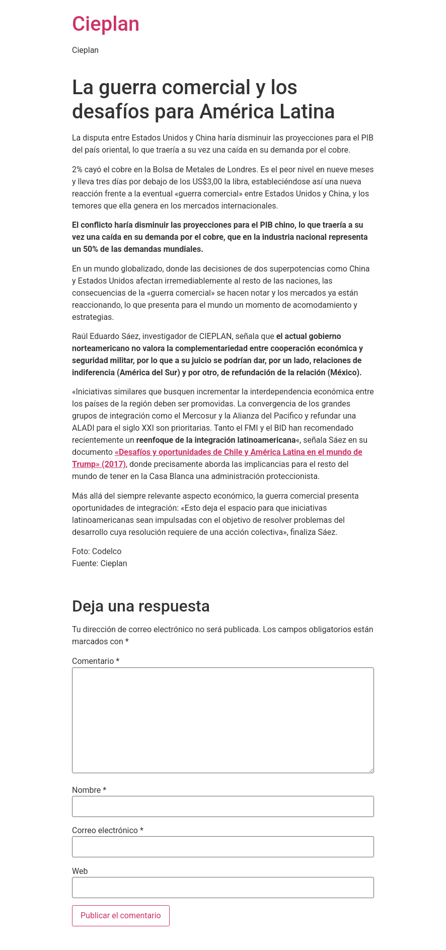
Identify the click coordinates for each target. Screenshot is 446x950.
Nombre (89, 790)
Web (80, 871)
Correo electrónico (107, 831)
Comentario (95, 661)
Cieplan (105, 24)
